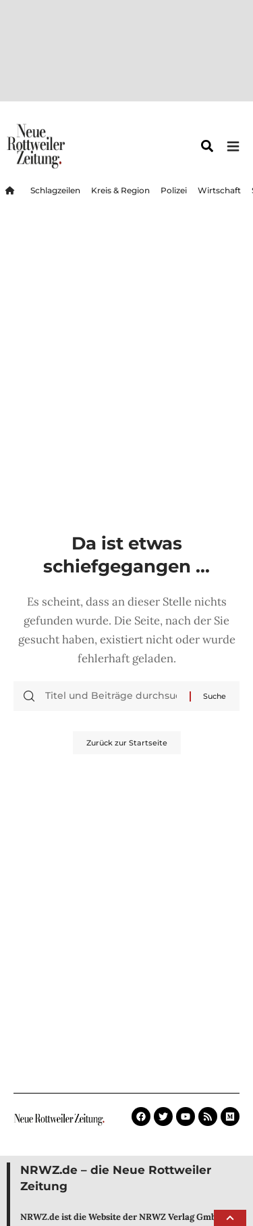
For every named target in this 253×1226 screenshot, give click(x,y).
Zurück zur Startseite (126, 628)
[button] (230, 1218)
